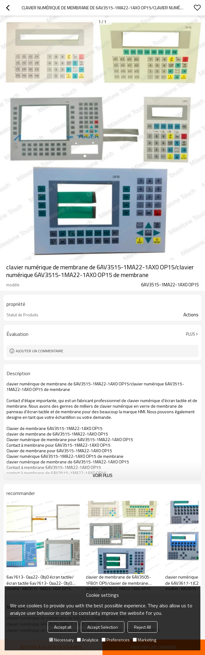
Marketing (144, 639)
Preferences (116, 639)
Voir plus (102, 475)
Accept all (62, 627)
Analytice (87, 639)
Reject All (142, 627)
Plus (190, 334)
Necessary (61, 639)
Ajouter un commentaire (39, 351)
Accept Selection (102, 627)
